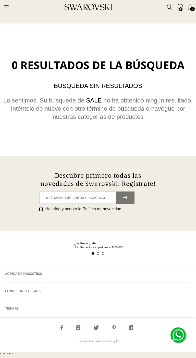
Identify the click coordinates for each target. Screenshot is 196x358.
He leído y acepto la (82, 209)
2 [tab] (98, 253)
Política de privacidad (101, 209)
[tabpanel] (98, 245)
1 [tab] (93, 253)
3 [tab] (103, 253)
